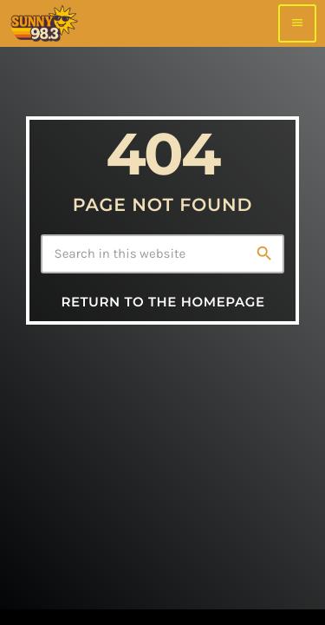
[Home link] (44, 23)
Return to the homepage (162, 301)
